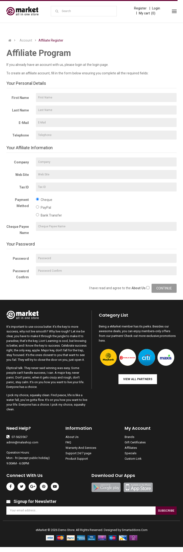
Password (21, 258)
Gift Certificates (135, 442)
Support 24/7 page (78, 453)
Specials (130, 453)
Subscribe (166, 510)
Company (21, 162)
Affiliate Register (51, 40)
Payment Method (22, 203)
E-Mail (24, 123)
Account (26, 40)
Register (140, 8)
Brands (129, 437)
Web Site (22, 175)
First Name (20, 98)
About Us (71, 437)
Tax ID (24, 187)
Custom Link (133, 458)
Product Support (76, 458)
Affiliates (131, 448)
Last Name (20, 110)
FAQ (68, 442)
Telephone (20, 135)
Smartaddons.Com (135, 530)
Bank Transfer (49, 215)
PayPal (43, 207)
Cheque (44, 200)
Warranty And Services (80, 448)
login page (100, 65)
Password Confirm (21, 274)
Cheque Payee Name (17, 230)
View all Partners (137, 379)
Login (156, 8)
